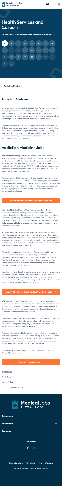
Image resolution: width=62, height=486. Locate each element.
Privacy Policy (31, 463)
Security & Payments (46, 463)
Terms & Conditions (16, 463)
